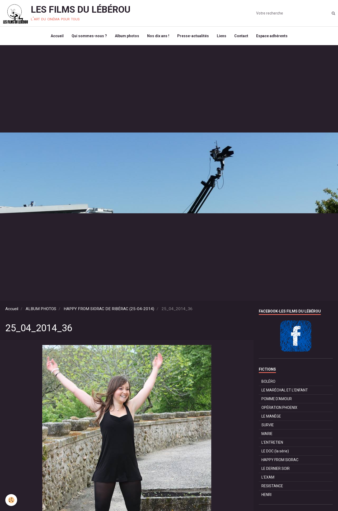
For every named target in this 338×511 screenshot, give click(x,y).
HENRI (266, 495)
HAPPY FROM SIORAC (279, 460)
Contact (241, 36)
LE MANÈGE (271, 416)
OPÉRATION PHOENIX (279, 407)
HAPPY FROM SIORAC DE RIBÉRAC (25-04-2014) (109, 308)
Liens (221, 36)
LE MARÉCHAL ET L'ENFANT (284, 390)
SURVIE (267, 425)
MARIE (267, 434)
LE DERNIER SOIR (275, 468)
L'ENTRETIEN (272, 442)
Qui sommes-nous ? (89, 36)
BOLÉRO (268, 381)
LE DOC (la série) (275, 451)
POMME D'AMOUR (276, 399)
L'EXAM (267, 477)
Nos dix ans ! (158, 36)
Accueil (57, 36)
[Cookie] (11, 500)
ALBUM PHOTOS (41, 308)
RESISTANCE (272, 486)
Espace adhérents (272, 36)
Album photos (127, 36)
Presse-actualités (193, 36)
